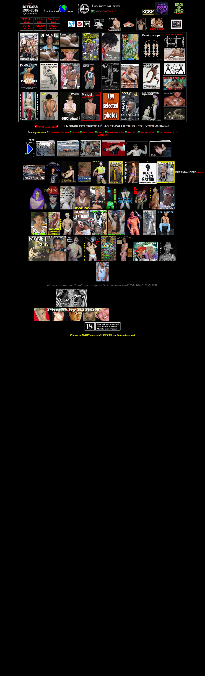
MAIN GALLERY (44, 127)
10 (114, 11)
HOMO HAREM (115, 132)
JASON (76, 132)
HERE (199, 172)
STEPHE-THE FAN (59, 132)
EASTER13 (88, 132)
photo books (157, 27)
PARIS (100, 132)
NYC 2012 (132, 132)
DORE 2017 (26, 27)
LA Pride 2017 (40, 20)
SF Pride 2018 (26, 20)
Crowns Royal (53, 27)
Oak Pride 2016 (53, 20)
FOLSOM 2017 (40, 27)
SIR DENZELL (148, 132)
